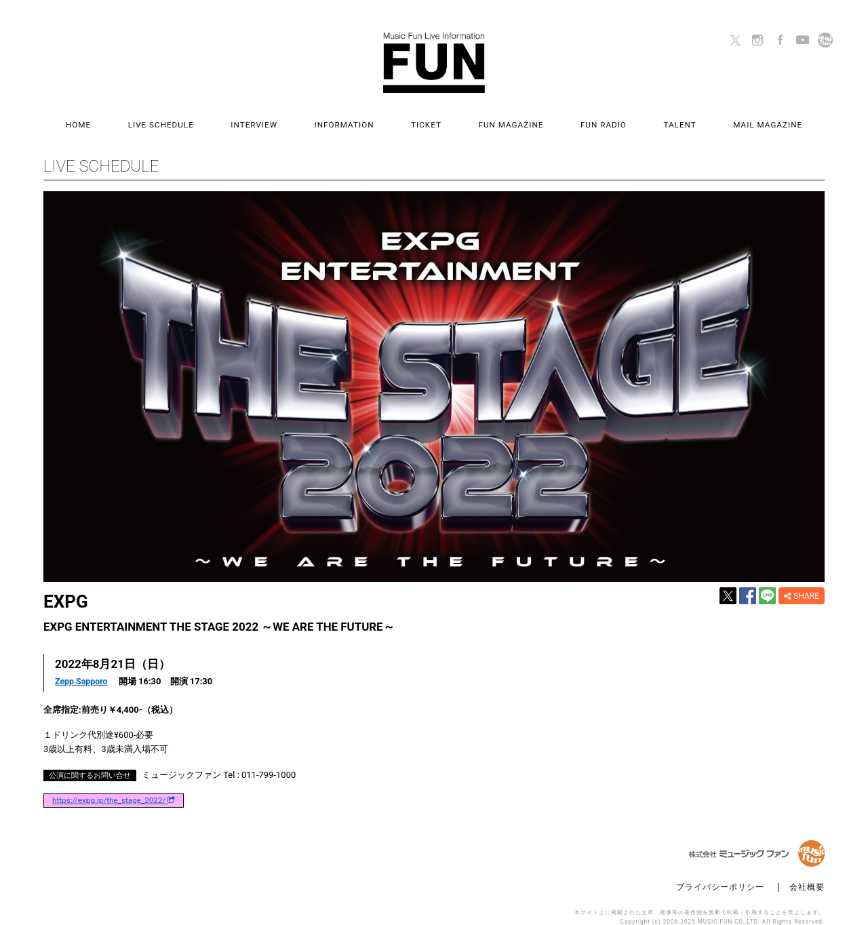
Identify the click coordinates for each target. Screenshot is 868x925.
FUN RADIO (577, 119)
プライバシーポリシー (720, 874)
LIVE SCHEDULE (200, 119)
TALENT (641, 119)
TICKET (426, 119)
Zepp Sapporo (82, 669)
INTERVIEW (280, 119)
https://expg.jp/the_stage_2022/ (113, 787)
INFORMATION (357, 119)
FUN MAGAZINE (497, 119)
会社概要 (807, 874)
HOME (130, 119)
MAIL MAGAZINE (715, 119)
